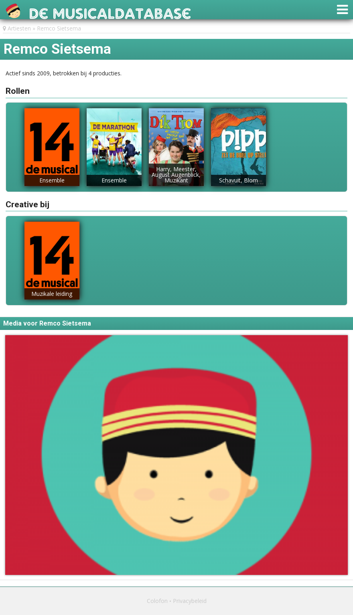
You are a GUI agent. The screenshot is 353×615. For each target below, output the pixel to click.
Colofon (157, 601)
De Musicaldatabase (110, 11)
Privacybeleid (190, 601)
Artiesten (19, 28)
